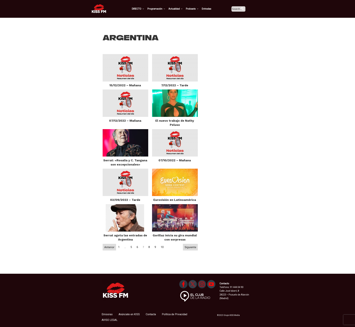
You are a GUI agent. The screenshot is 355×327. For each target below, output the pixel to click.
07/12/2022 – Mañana (125, 120)
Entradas (210, 8)
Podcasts (196, 8)
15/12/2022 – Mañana (125, 85)
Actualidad (179, 8)
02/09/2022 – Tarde (125, 200)
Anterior (109, 247)
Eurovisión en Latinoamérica (174, 200)
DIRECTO (142, 8)
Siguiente (190, 247)
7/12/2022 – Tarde (174, 85)
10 (162, 247)
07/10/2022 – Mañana (175, 160)
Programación (160, 8)
